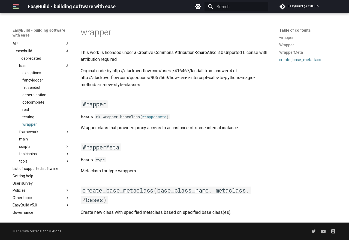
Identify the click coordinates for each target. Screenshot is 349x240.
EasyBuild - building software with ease (39, 32)
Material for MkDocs (45, 231)
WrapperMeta (154, 116)
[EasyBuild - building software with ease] (15, 6)
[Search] (236, 6)
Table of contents (295, 30)
